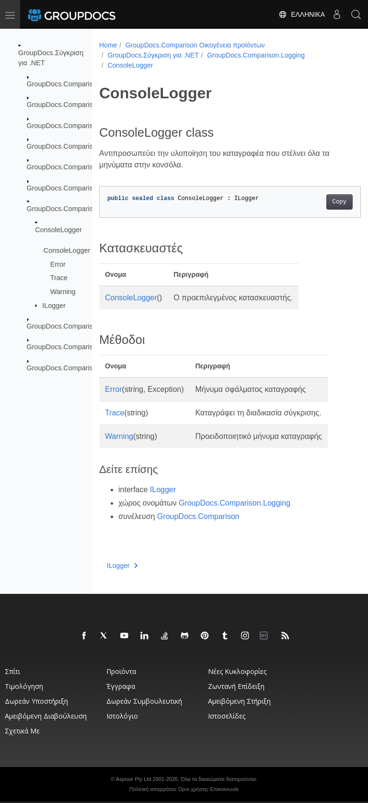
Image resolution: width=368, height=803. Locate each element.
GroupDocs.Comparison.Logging (77, 209)
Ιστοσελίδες (226, 715)
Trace (59, 278)
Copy (321, 202)
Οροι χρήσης (193, 789)
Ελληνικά (301, 14)
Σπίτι (12, 671)
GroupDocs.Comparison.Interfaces (80, 167)
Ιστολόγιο (122, 715)
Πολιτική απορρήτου (152, 789)
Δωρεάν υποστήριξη (36, 701)
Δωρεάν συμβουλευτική (144, 701)
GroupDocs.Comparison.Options (76, 326)
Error (58, 264)
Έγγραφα (120, 686)
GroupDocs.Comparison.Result (74, 347)
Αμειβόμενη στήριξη (239, 701)
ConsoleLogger (58, 229)
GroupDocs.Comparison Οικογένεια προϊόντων (195, 45)
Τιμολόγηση (24, 686)
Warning (63, 291)
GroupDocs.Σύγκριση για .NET (152, 55)
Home (108, 45)
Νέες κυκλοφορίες (237, 671)
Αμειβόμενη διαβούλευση (46, 715)
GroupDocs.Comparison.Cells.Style (81, 104)
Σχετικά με (22, 730)
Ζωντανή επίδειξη (236, 686)
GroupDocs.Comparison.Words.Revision (89, 368)
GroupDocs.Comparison (64, 84)
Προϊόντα (121, 671)
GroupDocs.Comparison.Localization (83, 188)
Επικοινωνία (224, 789)
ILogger (54, 305)
